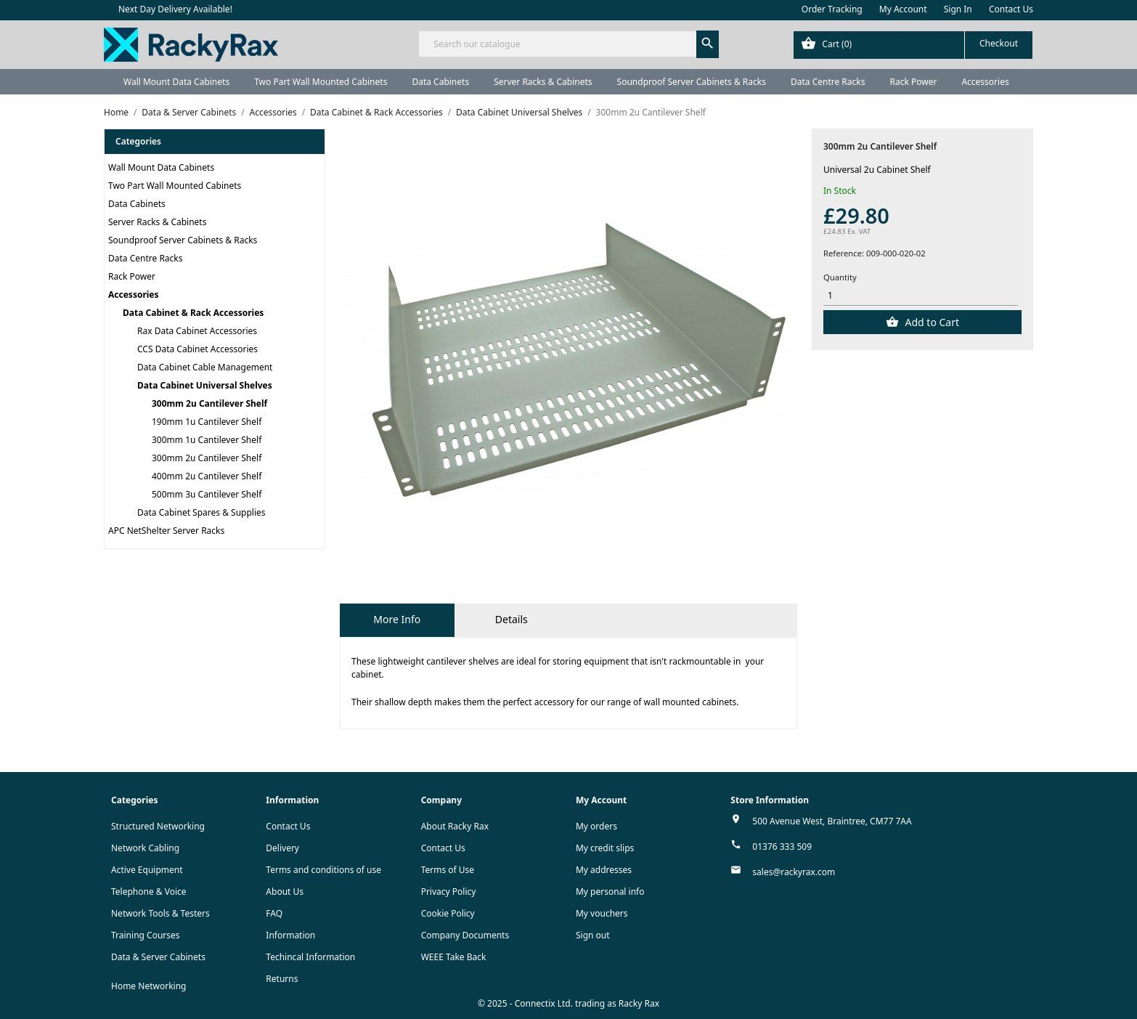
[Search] (568, 44)
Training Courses (145, 935)
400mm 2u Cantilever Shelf (206, 476)
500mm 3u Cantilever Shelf (206, 494)
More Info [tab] (396, 619)
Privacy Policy (448, 891)
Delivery (282, 848)
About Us (284, 891)
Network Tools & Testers (160, 913)
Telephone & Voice (149, 891)
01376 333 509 (782, 846)
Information (290, 935)
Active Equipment (147, 870)
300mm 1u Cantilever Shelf (206, 440)
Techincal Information (310, 957)
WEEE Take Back (453, 957)
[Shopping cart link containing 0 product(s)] (913, 45)
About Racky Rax (455, 826)
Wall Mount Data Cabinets (176, 82)
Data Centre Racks (828, 82)
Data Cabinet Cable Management (204, 367)
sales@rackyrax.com (793, 872)
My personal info (610, 891)
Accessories (984, 82)
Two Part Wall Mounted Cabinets (320, 82)
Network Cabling (145, 848)
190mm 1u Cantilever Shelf (206, 421)
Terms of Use (447, 870)
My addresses (604, 870)
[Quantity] (920, 296)
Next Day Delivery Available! (175, 9)
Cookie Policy (448, 913)
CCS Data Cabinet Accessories (197, 349)
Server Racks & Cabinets (543, 82)
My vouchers (602, 913)
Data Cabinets (440, 82)
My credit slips (605, 848)
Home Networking (148, 986)
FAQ (274, 913)
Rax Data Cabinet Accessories (197, 331)
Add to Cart (930, 322)
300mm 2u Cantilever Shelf (209, 403)
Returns (282, 979)
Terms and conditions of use (323, 870)
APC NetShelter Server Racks (166, 530)
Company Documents (465, 935)
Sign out (593, 935)
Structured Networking (158, 826)
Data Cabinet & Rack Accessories (193, 312)
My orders (596, 826)
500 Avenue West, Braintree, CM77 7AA (831, 821)
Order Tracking (832, 9)
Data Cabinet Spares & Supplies (201, 512)
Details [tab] (511, 619)
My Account (903, 9)
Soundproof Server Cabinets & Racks (691, 82)
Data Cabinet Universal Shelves (204, 385)
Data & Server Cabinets (158, 957)
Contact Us (1011, 9)
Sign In (958, 9)
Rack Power (913, 82)
